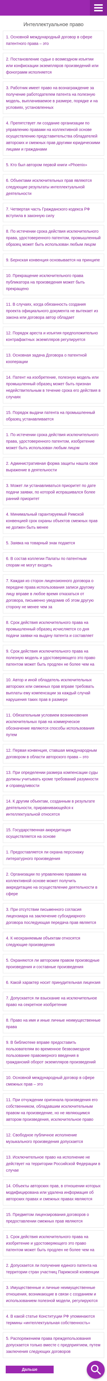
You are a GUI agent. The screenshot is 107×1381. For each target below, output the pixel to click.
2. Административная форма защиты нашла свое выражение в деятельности (52, 466)
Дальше (29, 1369)
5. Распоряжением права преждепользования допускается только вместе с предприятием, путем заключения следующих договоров (53, 1345)
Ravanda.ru (45, 8)
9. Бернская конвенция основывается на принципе (53, 260)
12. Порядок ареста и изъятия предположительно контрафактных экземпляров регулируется (52, 336)
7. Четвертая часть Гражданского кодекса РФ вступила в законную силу (48, 212)
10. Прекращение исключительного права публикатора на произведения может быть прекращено (45, 282)
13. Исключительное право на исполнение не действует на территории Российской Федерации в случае (53, 1163)
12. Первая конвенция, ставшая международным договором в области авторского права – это (51, 753)
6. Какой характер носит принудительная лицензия (53, 982)
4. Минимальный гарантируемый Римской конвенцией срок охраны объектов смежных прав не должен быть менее (52, 521)
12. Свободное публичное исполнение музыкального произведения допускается (44, 1138)
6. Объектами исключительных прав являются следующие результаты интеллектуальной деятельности (49, 187)
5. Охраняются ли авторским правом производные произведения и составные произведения (53, 963)
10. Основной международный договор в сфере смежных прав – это (50, 1080)
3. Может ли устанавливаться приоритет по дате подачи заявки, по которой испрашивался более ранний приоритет (51, 492)
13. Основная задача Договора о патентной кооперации (46, 358)
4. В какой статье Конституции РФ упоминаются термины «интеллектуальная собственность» (50, 1319)
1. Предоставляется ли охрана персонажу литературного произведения (45, 855)
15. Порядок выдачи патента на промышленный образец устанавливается (50, 415)
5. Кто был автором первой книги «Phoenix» (46, 165)
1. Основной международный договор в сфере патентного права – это (49, 40)
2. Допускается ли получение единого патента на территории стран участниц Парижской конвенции (52, 1268)
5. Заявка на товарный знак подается (40, 543)
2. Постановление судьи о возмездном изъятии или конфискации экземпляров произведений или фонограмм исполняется (52, 65)
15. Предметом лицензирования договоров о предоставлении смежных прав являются (47, 1217)
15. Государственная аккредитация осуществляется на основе (38, 833)
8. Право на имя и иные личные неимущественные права (53, 1023)
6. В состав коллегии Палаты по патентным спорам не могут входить (46, 561)
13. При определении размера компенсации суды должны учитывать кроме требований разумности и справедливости (52, 779)
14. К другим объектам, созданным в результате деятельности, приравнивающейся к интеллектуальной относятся (50, 807)
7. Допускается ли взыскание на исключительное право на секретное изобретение (51, 1001)
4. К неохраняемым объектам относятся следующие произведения (43, 941)
